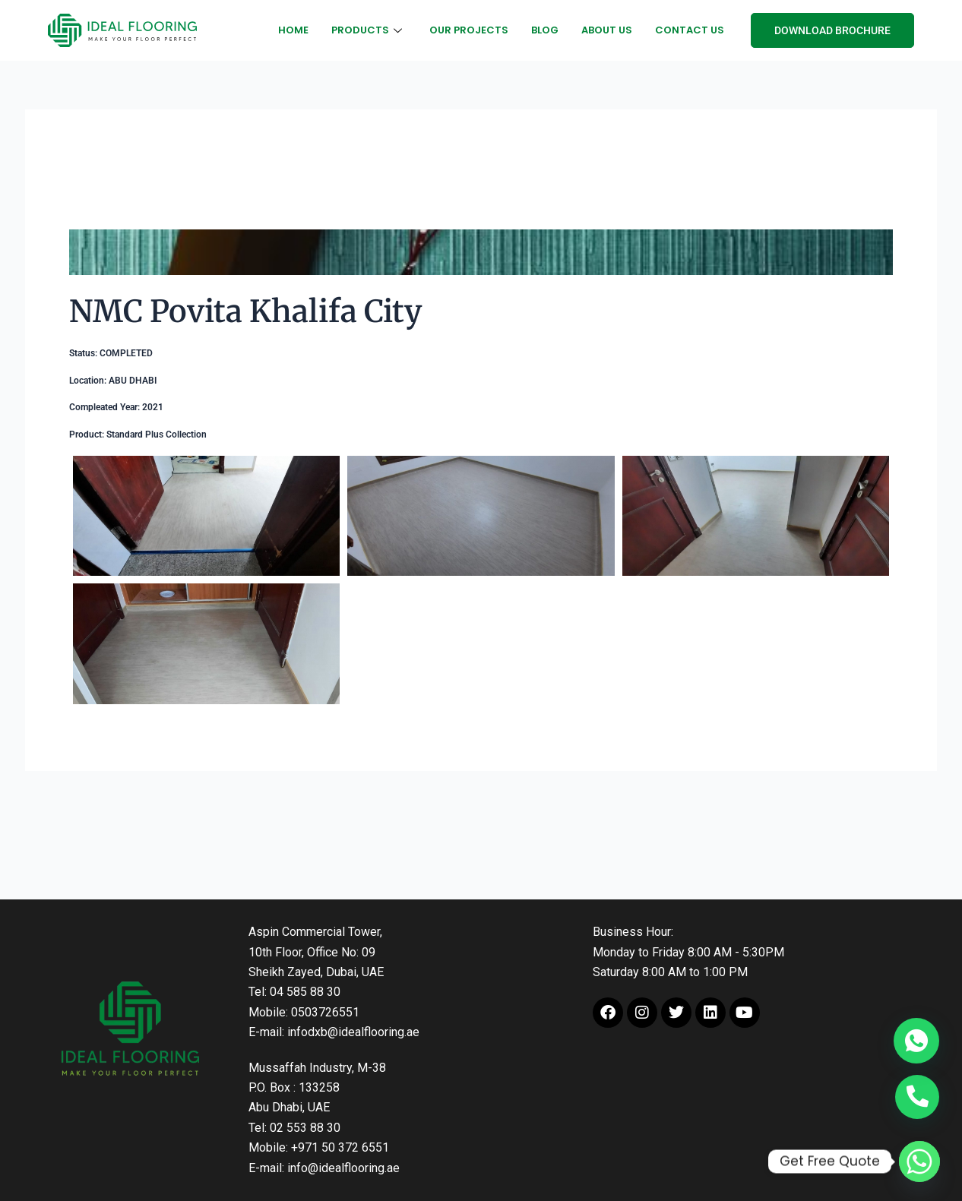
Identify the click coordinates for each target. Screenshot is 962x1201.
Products (366, 30)
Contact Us (689, 30)
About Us (606, 30)
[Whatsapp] (919, 1161)
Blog (545, 30)
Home (293, 30)
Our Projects (468, 30)
